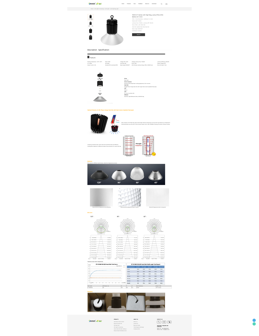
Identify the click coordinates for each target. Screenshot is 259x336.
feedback (140, 3)
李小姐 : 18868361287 (254, 320)
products (129, 3)
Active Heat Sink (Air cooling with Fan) (120, 328)
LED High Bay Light (114, 8)
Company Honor (137, 328)
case (135, 3)
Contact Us (136, 323)
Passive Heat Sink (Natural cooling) (120, 330)
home (123, 3)
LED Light (107, 8)
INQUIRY (139, 34)
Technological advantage (139, 327)
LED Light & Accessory (99, 8)
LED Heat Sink (116, 325)
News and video (137, 325)
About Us (135, 321)
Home (92, 8)
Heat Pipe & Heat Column (119, 321)
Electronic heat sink (118, 323)
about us (147, 3)
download (154, 3)
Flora (254, 324)
